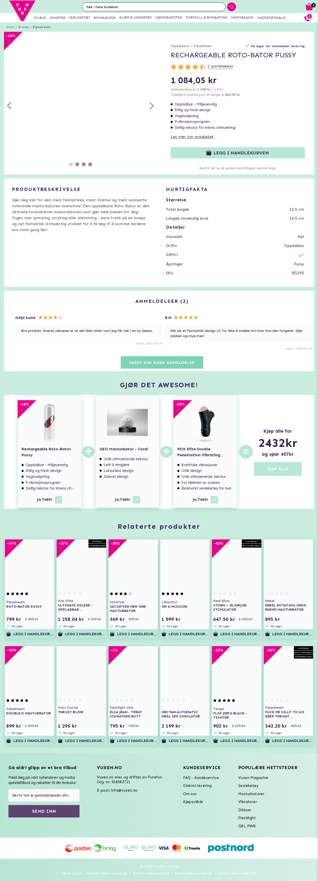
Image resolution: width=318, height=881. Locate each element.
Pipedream (42, 27)
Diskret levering (197, 785)
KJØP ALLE (277, 468)
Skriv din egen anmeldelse (162, 362)
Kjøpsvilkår (193, 802)
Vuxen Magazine (253, 777)
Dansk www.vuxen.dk (237, 873)
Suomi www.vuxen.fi (151, 873)
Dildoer (244, 810)
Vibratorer (247, 802)
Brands (23, 27)
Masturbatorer (251, 794)
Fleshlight (247, 818)
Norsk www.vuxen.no (193, 873)
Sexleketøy (248, 785)
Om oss (190, 794)
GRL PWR (247, 826)
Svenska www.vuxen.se (106, 873)
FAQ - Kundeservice (201, 777)
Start (10, 27)
